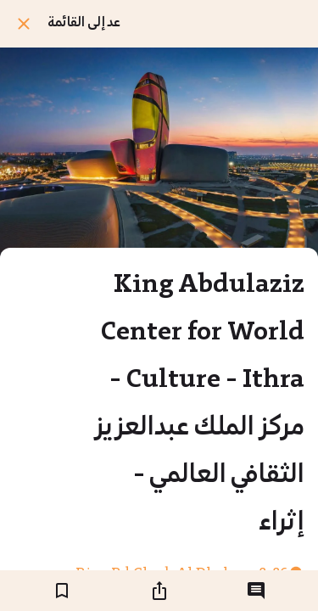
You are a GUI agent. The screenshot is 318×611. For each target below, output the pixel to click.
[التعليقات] (256, 590)
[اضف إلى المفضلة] (62, 590)
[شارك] (159, 590)
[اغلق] (24, 24)
